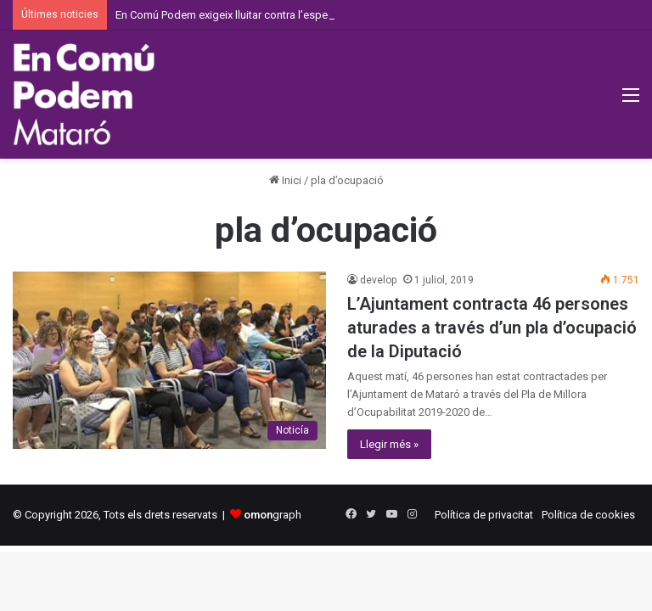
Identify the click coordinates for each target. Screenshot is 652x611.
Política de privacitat (484, 514)
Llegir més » (389, 444)
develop (378, 280)
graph (272, 514)
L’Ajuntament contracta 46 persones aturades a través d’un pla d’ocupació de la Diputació (492, 328)
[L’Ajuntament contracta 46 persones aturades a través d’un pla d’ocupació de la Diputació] (169, 360)
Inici (285, 180)
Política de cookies (588, 514)
